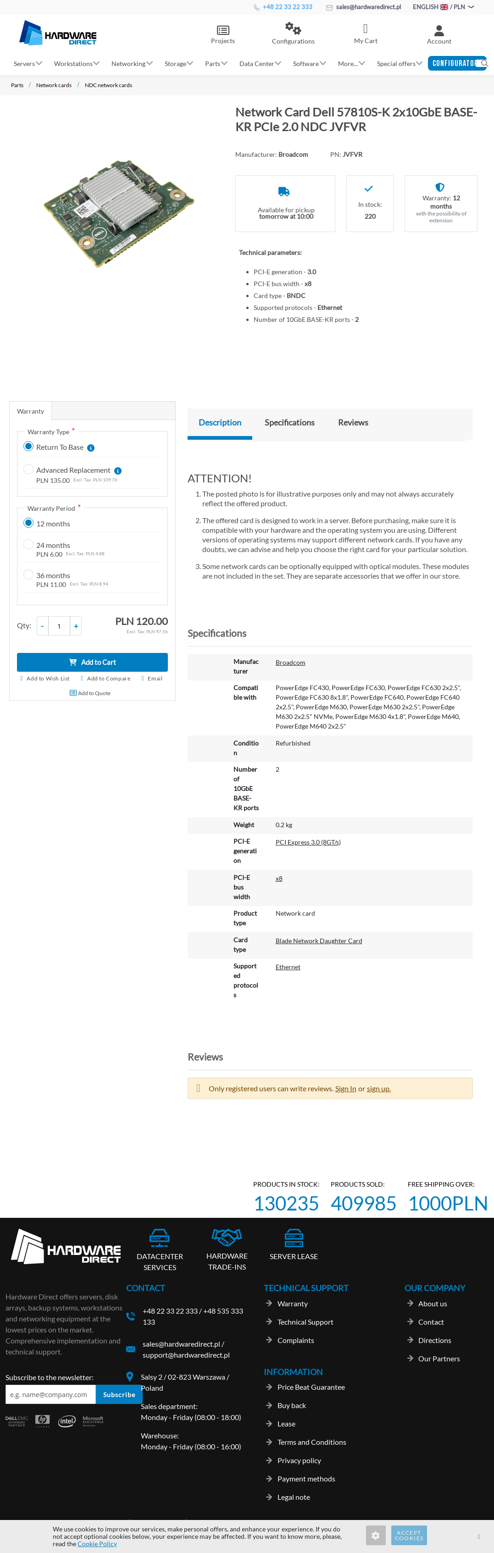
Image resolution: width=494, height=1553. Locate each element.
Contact (431, 1321)
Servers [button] (24, 63)
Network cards (54, 85)
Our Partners (439, 1358)
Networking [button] (128, 63)
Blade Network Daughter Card (319, 941)
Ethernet (288, 967)
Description (220, 422)
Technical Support (305, 1321)
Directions (434, 1340)
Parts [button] (212, 63)
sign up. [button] (379, 1088)
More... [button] (348, 63)
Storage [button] (175, 63)
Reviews (353, 422)
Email (155, 678)
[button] (293, 34)
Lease (286, 1423)
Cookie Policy (97, 1543)
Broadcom (290, 662)
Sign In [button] (345, 1088)
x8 (279, 878)
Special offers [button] (396, 63)
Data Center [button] (256, 63)
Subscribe (119, 1394)
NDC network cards (108, 85)
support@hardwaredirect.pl (186, 1354)
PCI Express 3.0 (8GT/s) (308, 842)
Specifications (290, 422)
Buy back (292, 1405)
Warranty (30, 411)
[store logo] (57, 32)
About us (432, 1303)
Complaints (296, 1340)
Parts (17, 85)
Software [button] (306, 63)
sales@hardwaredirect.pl (363, 7)
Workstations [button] (73, 63)
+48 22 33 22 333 (283, 7)
